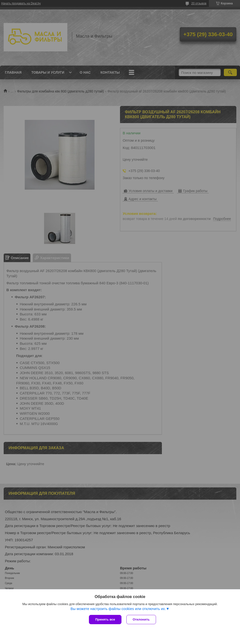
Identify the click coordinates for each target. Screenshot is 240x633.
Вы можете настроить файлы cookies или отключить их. (118, 609)
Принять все (105, 619)
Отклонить (141, 619)
